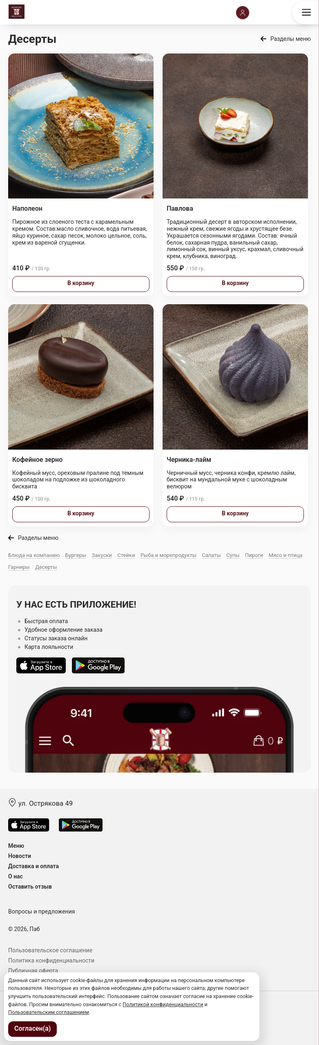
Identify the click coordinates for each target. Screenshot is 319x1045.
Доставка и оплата (33, 866)
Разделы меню (290, 39)
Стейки (126, 555)
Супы (232, 555)
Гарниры (19, 567)
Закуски (102, 555)
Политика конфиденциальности (51, 960)
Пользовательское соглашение (50, 950)
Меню (16, 845)
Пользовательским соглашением (48, 1012)
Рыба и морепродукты (168, 555)
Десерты (46, 567)
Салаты (211, 555)
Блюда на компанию (34, 555)
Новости (19, 856)
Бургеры (75, 555)
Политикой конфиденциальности (163, 1004)
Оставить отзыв (30, 886)
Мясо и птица (286, 555)
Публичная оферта (33, 970)
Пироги (254, 555)
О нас (15, 876)
